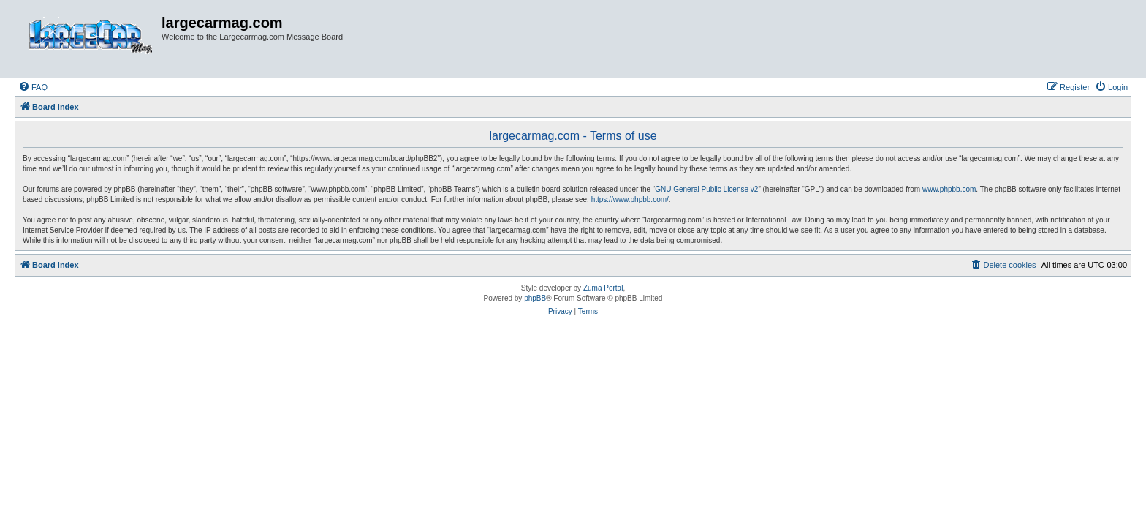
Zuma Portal (603, 288)
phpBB (535, 298)
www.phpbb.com (949, 189)
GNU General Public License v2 (706, 189)
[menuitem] (33, 87)
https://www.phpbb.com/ (630, 199)
